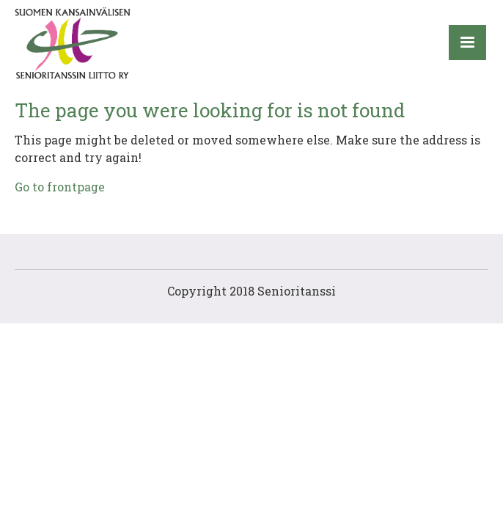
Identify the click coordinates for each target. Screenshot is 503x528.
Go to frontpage (60, 186)
